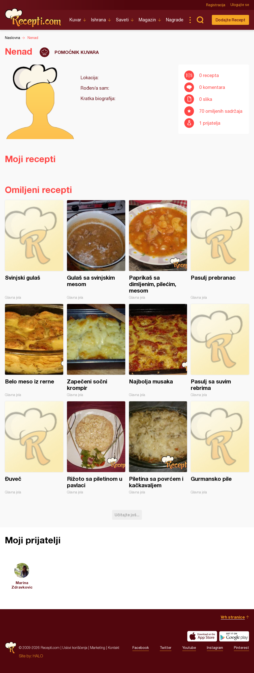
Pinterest (241, 648)
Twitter (165, 648)
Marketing (97, 647)
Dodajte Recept (230, 19)
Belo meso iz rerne (34, 350)
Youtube (189, 648)
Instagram (215, 648)
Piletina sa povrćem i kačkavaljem (158, 447)
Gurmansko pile (220, 447)
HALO (38, 656)
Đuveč (34, 447)
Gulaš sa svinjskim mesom (96, 249)
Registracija (215, 5)
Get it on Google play (234, 636)
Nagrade (174, 19)
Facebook (140, 648)
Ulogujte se (239, 5)
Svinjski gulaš (34, 249)
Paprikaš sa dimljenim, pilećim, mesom (158, 249)
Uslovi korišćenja (74, 647)
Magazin (147, 19)
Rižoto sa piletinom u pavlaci (96, 447)
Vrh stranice (233, 617)
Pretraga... (199, 19)
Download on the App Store (202, 636)
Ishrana (98, 19)
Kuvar (75, 19)
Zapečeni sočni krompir (96, 350)
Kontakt (113, 647)
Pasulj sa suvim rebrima (220, 350)
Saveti (122, 19)
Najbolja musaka (158, 350)
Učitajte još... (127, 514)
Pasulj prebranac (220, 249)
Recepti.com (33, 18)
